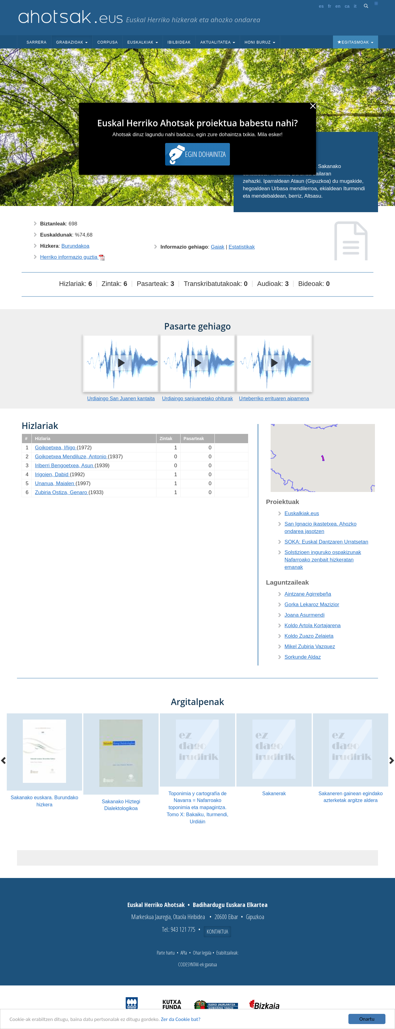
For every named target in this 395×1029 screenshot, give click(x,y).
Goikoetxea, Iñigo (56, 448)
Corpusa (107, 42)
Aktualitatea (217, 42)
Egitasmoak (355, 42)
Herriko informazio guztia (72, 257)
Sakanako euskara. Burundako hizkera (44, 801)
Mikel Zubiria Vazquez (310, 646)
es (321, 6)
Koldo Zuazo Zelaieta (309, 636)
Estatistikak (242, 247)
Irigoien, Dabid (52, 474)
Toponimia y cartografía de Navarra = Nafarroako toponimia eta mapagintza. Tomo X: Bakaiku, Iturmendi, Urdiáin (197, 807)
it (355, 6)
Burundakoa (75, 246)
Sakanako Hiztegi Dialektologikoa (121, 805)
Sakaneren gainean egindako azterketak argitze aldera (350, 797)
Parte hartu (166, 952)
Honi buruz (260, 42)
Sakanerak (274, 793)
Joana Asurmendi (305, 615)
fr (329, 6)
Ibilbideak (179, 42)
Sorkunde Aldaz (303, 657)
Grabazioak (72, 42)
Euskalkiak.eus (302, 513)
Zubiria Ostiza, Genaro (61, 492)
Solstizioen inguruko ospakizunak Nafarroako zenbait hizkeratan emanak (323, 559)
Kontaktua (217, 931)
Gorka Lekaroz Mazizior (312, 604)
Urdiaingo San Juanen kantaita (121, 398)
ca (347, 6)
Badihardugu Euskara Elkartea (230, 905)
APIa (184, 952)
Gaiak (217, 247)
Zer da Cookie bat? (181, 1020)
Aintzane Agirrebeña (308, 594)
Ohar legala (202, 952)
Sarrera (37, 42)
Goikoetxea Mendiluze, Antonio (71, 457)
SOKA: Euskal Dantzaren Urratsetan (326, 542)
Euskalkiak (142, 42)
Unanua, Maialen (55, 483)
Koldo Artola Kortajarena (313, 625)
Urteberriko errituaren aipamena (274, 398)
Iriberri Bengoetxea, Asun (64, 465)
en (337, 6)
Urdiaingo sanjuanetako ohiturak (197, 398)
